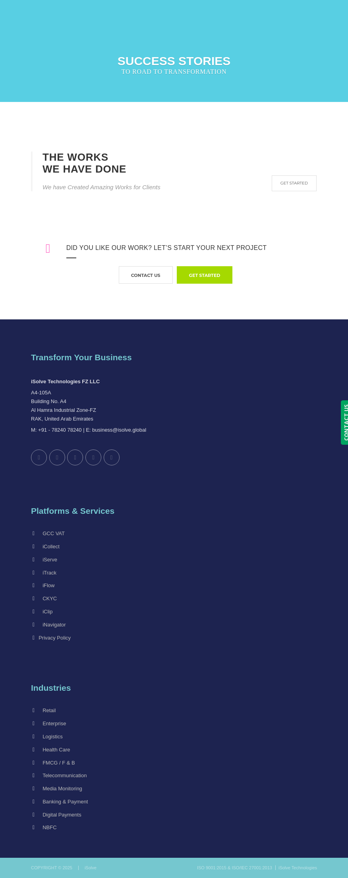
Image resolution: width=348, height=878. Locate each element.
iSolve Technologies (297, 867)
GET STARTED (294, 183)
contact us (145, 275)
